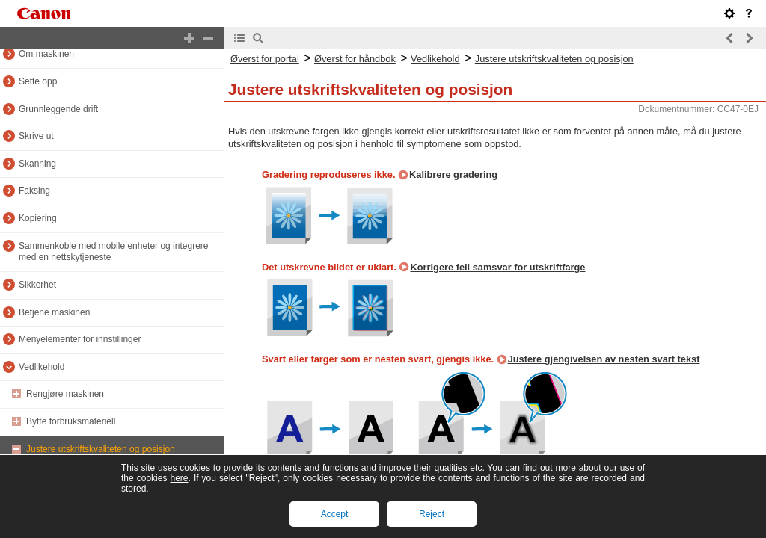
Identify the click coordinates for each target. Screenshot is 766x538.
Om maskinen (46, 54)
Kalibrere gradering (453, 174)
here (179, 478)
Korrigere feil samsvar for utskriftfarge (497, 267)
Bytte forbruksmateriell (70, 421)
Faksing (34, 190)
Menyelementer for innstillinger (80, 339)
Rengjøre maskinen (65, 394)
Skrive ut (36, 136)
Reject (431, 514)
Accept (335, 514)
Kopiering (38, 218)
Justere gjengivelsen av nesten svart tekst (604, 359)
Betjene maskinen (54, 312)
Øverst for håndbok (355, 58)
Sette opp (38, 81)
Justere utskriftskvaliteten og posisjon (100, 449)
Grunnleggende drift (58, 109)
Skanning (37, 163)
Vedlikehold (41, 367)
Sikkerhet (37, 284)
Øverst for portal (264, 58)
